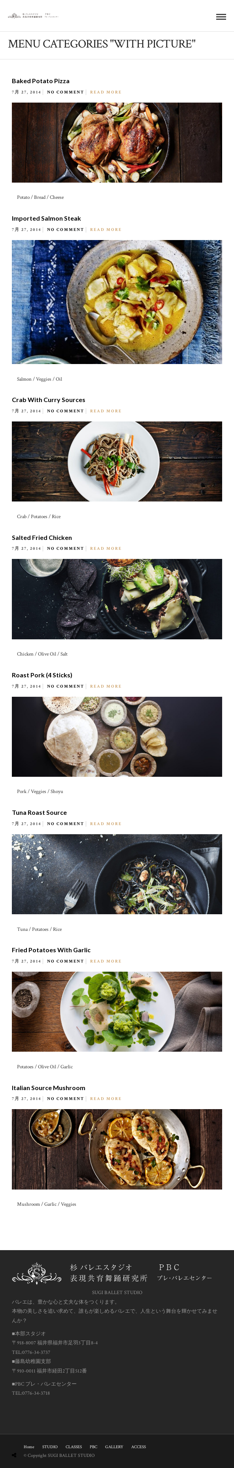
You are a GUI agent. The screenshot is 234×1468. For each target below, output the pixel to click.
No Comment (65, 92)
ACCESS (138, 1447)
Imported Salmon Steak (46, 218)
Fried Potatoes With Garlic (51, 949)
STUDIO (50, 1447)
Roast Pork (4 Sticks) (42, 675)
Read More (106, 92)
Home (29, 1447)
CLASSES (74, 1447)
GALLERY (114, 1447)
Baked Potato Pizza (41, 80)
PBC (93, 1447)
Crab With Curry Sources (48, 399)
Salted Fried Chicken (42, 537)
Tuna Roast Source (39, 812)
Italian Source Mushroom (48, 1087)
